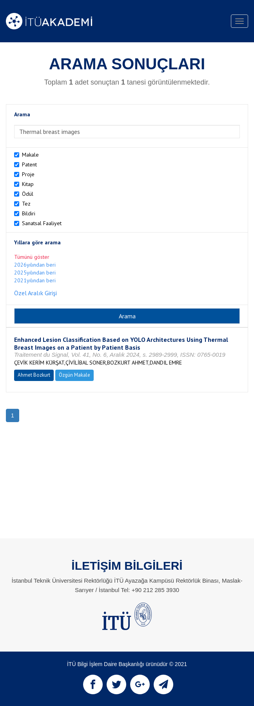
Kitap (28, 184)
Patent (29, 164)
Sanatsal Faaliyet (42, 223)
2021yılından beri (35, 280)
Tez (26, 203)
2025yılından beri (35, 272)
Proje (28, 174)
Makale (30, 154)
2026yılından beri (35, 264)
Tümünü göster (31, 256)
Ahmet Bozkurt (34, 375)
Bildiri (28, 213)
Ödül (27, 193)
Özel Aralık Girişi (35, 293)
